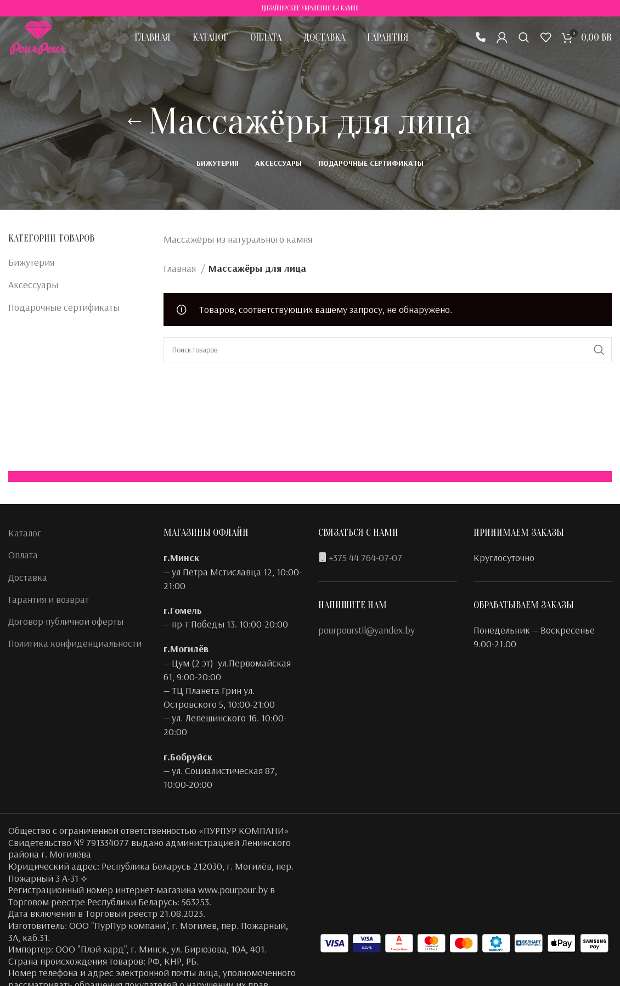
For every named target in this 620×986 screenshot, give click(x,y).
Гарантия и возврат (48, 599)
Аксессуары (33, 284)
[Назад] (134, 122)
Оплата (23, 554)
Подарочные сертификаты (64, 307)
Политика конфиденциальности (75, 643)
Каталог (24, 532)
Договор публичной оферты (65, 621)
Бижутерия (31, 262)
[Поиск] (524, 41)
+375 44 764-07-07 (365, 557)
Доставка (27, 577)
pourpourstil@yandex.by (366, 630)
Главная (181, 268)
